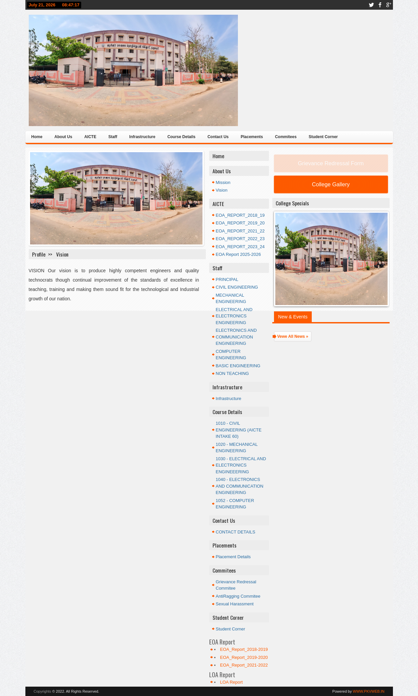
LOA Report (231, 682)
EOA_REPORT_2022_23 (240, 238)
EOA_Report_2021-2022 (244, 665)
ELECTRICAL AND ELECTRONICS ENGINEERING (234, 316)
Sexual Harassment (235, 603)
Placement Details (233, 556)
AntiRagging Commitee (238, 596)
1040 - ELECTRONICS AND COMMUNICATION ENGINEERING (240, 486)
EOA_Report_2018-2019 (244, 649)
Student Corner (323, 136)
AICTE (90, 136)
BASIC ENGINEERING (238, 365)
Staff (112, 136)
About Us (63, 136)
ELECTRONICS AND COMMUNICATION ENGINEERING (236, 337)
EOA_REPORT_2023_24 (240, 246)
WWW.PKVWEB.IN (369, 691)
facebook (380, 5)
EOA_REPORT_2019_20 (240, 222)
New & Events (292, 316)
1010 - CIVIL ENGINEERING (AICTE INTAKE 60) (239, 430)
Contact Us (218, 136)
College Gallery (331, 184)
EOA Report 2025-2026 (238, 254)
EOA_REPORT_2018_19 (240, 215)
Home (36, 136)
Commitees (286, 136)
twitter (371, 5)
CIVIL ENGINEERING (237, 287)
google (388, 5)
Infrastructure (142, 136)
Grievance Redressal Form (331, 163)
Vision (222, 190)
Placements (252, 136)
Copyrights (42, 691)
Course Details (181, 136)
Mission (223, 182)
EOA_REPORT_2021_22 (240, 230)
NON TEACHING (232, 373)
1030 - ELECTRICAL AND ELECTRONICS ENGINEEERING (241, 465)
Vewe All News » (292, 336)
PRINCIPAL (227, 279)
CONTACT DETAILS (235, 531)
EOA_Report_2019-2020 (244, 657)
